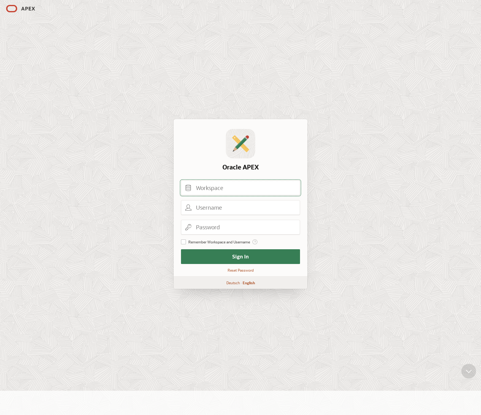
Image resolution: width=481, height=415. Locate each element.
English (249, 282)
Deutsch (233, 282)
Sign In (240, 256)
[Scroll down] (468, 376)
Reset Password (241, 270)
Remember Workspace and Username (219, 241)
